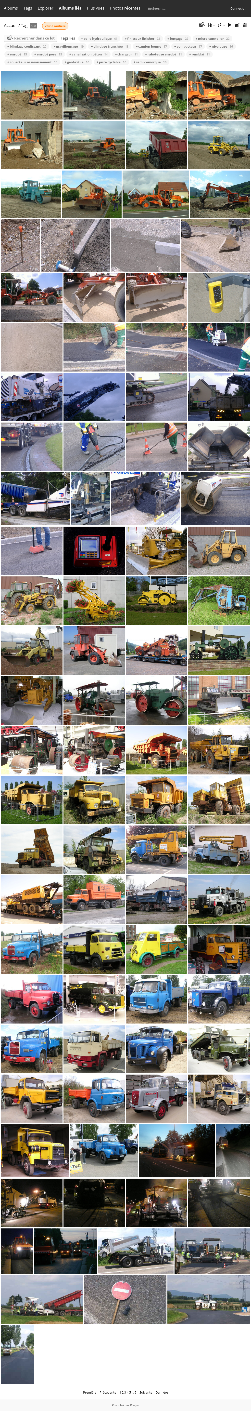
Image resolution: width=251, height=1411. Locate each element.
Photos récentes (125, 8)
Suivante (145, 1392)
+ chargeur (126, 54)
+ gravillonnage (69, 46)
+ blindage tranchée (109, 46)
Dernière (161, 1392)
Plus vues (95, 8)
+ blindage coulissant (26, 46)
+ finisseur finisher (142, 38)
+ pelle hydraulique (99, 38)
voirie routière (55, 26)
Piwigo (134, 1405)
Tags (28, 8)
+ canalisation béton (88, 54)
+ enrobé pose (48, 54)
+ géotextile (77, 62)
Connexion (238, 8)
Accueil (10, 25)
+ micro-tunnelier (212, 38)
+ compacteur (188, 46)
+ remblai (199, 54)
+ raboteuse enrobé (163, 54)
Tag (24, 25)
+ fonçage (177, 38)
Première (89, 1392)
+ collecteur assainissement (32, 62)
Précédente (108, 1392)
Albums (11, 8)
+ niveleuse (221, 46)
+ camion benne (151, 46)
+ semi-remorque (150, 62)
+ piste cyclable (111, 62)
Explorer (45, 8)
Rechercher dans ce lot (34, 38)
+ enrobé (17, 54)
